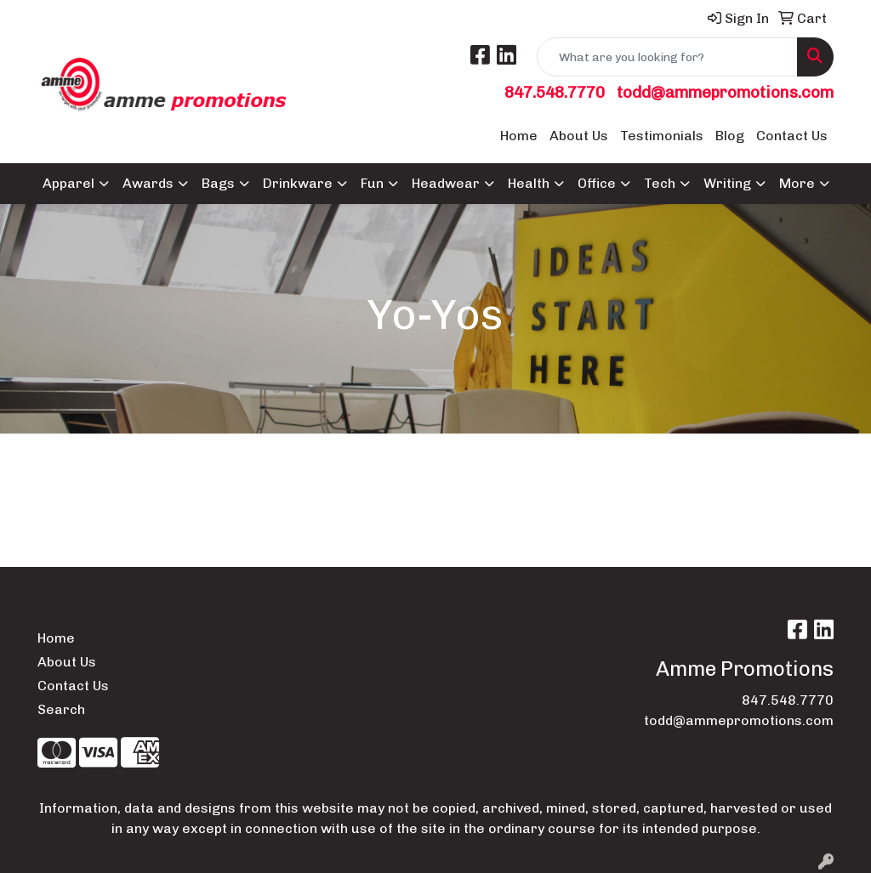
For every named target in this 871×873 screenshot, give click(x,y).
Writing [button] (727, 183)
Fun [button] (372, 183)
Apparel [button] (68, 183)
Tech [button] (659, 183)
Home (519, 136)
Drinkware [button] (298, 183)
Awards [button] (148, 183)
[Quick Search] (667, 57)
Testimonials (661, 136)
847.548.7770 (554, 92)
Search (61, 709)
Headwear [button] (446, 183)
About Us (578, 136)
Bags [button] (218, 183)
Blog (729, 136)
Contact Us (792, 136)
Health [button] (528, 183)
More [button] (797, 183)
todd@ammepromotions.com (725, 92)
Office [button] (597, 183)
